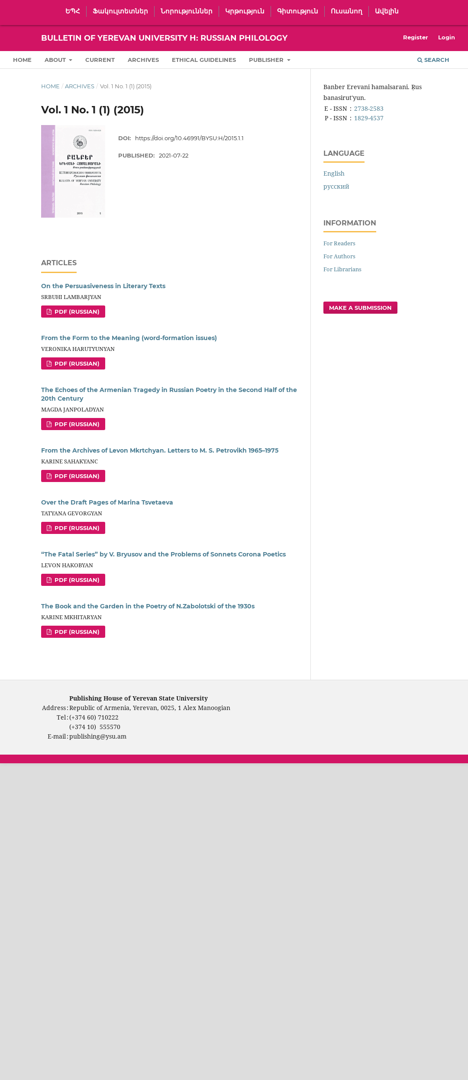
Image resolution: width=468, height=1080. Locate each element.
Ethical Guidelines (204, 59)
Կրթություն (245, 11)
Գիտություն (297, 11)
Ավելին (387, 11)
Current (100, 59)
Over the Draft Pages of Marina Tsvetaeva (107, 502)
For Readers (339, 243)
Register (415, 37)
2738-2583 (369, 108)
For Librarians (342, 269)
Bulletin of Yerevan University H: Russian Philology (164, 38)
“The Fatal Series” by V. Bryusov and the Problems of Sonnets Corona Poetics (163, 554)
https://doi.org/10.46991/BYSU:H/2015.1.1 (189, 138)
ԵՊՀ (72, 11)
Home (22, 59)
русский (336, 186)
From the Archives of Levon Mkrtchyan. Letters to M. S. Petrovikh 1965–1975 (159, 450)
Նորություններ (187, 11)
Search (433, 59)
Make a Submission (360, 307)
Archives (143, 59)
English (334, 173)
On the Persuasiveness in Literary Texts (103, 286)
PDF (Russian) (76, 311)
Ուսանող (346, 11)
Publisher (267, 59)
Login (446, 37)
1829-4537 (369, 118)
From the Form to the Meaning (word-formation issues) (129, 338)
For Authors (339, 256)
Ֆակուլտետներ (120, 11)
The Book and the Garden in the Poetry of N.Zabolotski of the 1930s (148, 606)
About (56, 59)
